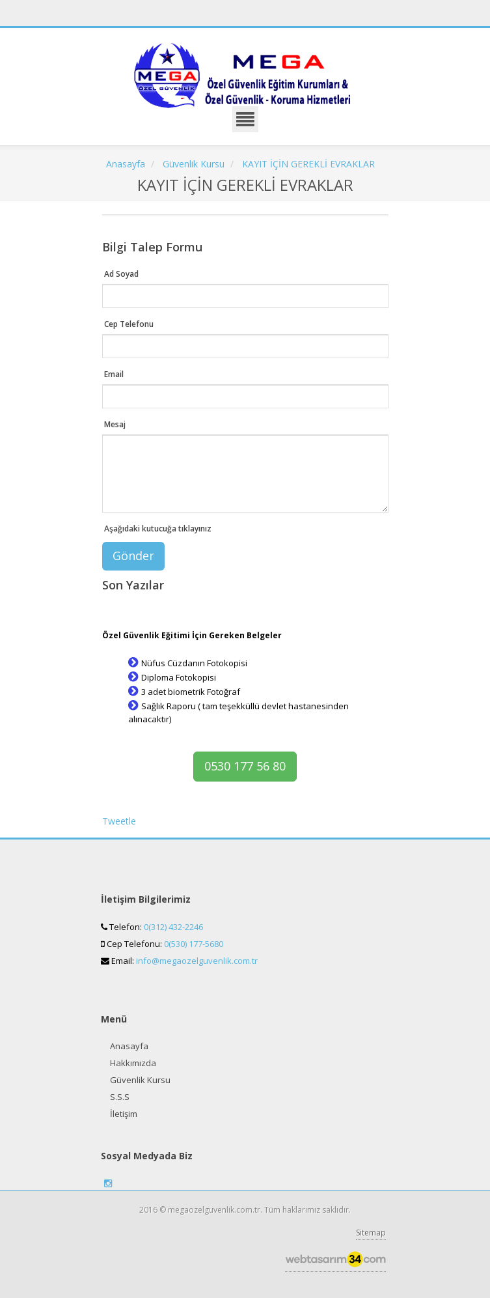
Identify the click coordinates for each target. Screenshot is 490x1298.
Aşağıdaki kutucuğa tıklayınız (157, 528)
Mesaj (115, 424)
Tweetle (119, 821)
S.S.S (119, 1097)
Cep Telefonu (129, 324)
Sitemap (371, 1232)
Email (114, 374)
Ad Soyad (121, 273)
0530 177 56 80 (245, 766)
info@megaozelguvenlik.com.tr (197, 960)
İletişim (123, 1114)
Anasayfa (129, 1046)
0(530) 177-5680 (193, 944)
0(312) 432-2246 (173, 927)
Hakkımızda (133, 1063)
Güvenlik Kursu (140, 1080)
